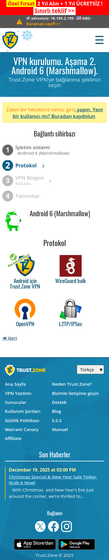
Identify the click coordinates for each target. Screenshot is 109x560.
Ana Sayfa (15, 384)
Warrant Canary (22, 429)
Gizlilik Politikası (22, 420)
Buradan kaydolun (73, 116)
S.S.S (57, 420)
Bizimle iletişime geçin (75, 393)
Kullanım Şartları (22, 411)
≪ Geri (9, 338)
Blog (56, 411)
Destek (59, 402)
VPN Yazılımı (18, 393)
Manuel (60, 429)
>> (54, 10)
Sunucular (15, 402)
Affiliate (13, 438)
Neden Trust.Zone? (72, 384)
